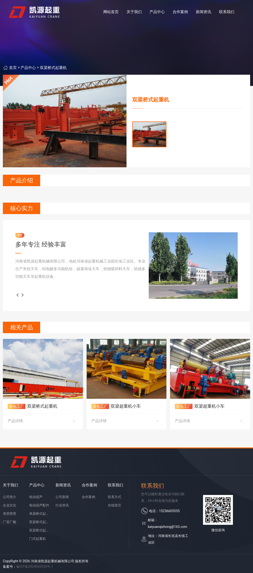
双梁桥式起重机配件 (39, 530)
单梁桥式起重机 (39, 513)
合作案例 (180, 12)
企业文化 (9, 505)
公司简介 (9, 497)
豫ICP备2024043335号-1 (34, 566)
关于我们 (134, 12)
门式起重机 (37, 539)
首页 (13, 67)
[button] (17, 295)
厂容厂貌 (9, 522)
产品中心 (157, 12)
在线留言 (114, 505)
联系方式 (114, 497)
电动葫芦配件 (39, 505)
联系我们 (226, 12)
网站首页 (111, 12)
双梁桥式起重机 (53, 67)
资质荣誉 (9, 513)
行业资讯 (62, 505)
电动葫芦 (36, 497)
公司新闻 (62, 497)
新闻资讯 (203, 12)
